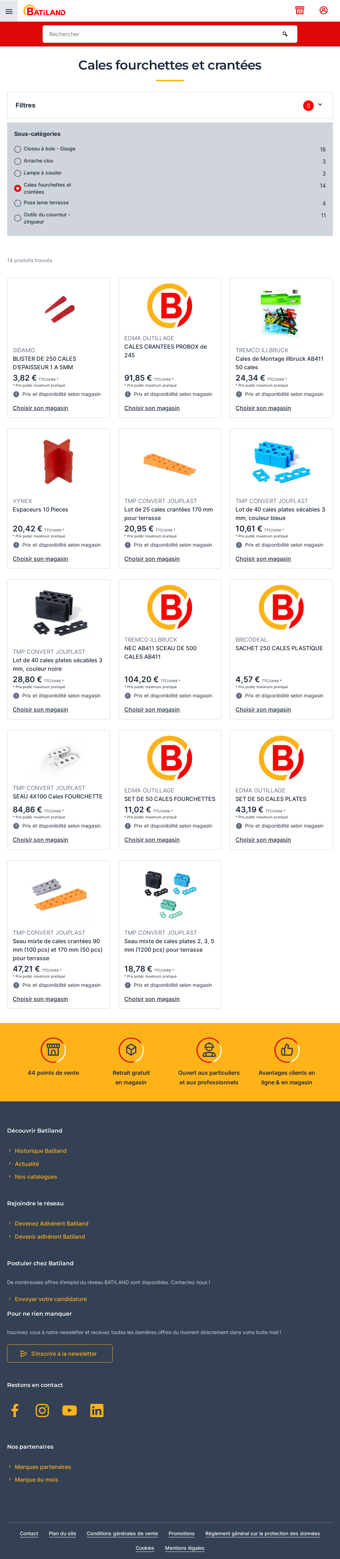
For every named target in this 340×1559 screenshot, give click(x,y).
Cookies (145, 1548)
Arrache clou (38, 160)
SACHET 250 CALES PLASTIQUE (279, 648)
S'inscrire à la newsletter (64, 1353)
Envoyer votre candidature (50, 1299)
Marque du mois (35, 1479)
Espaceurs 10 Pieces (40, 509)
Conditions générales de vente (122, 1533)
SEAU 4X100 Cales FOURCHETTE (58, 796)
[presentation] (9, 11)
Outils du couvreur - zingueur (47, 218)
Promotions (182, 1533)
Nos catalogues (35, 1176)
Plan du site (62, 1533)
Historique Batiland (40, 1150)
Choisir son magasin (40, 407)
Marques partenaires (42, 1466)
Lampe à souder (43, 173)
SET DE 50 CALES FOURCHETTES (169, 798)
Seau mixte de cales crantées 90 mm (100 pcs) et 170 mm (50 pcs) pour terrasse (58, 950)
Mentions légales (185, 1548)
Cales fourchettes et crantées (47, 188)
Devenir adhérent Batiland (49, 1236)
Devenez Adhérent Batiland (51, 1223)
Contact (29, 1533)
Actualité (26, 1163)
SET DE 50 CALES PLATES (271, 798)
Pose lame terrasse (46, 202)
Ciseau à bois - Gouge (49, 148)
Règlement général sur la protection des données (262, 1533)
